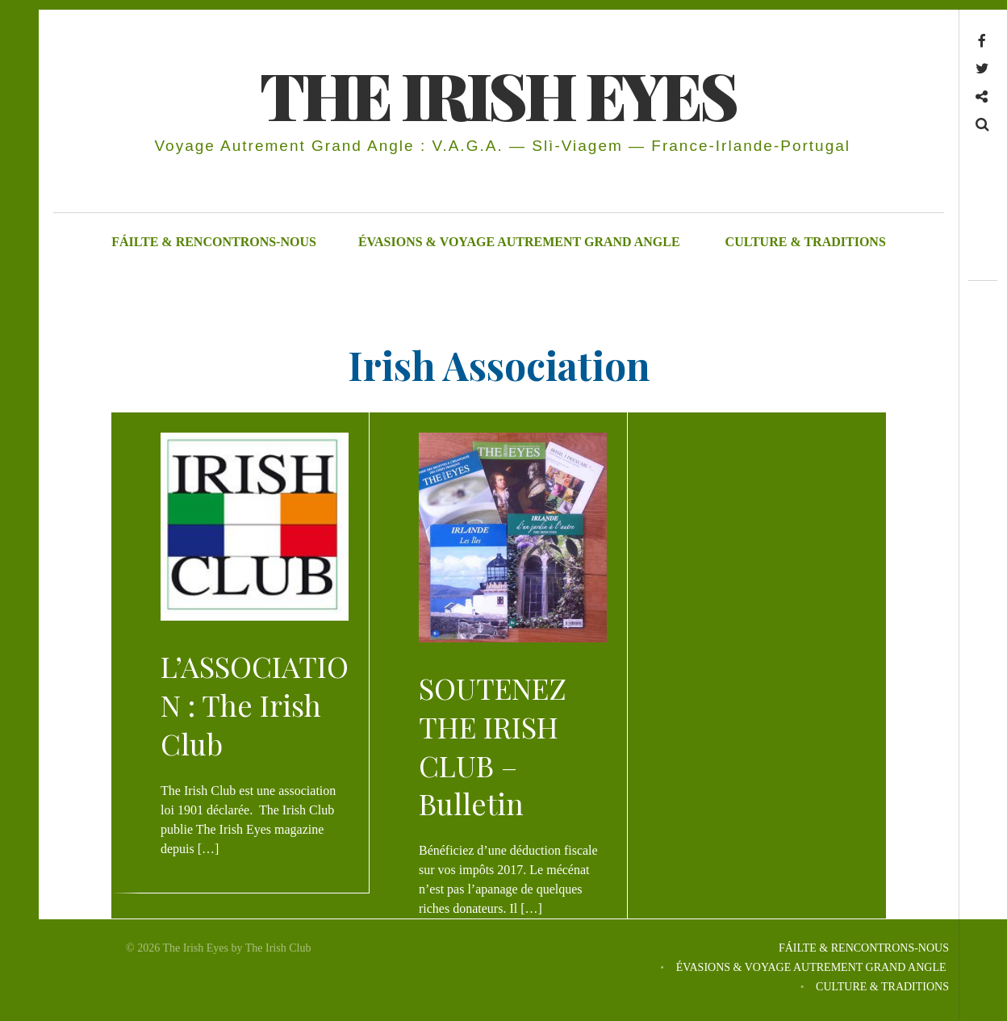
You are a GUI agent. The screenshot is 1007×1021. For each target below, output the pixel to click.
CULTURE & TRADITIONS (805, 242)
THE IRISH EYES (497, 94)
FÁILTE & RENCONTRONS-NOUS (213, 242)
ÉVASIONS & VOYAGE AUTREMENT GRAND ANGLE (520, 242)
